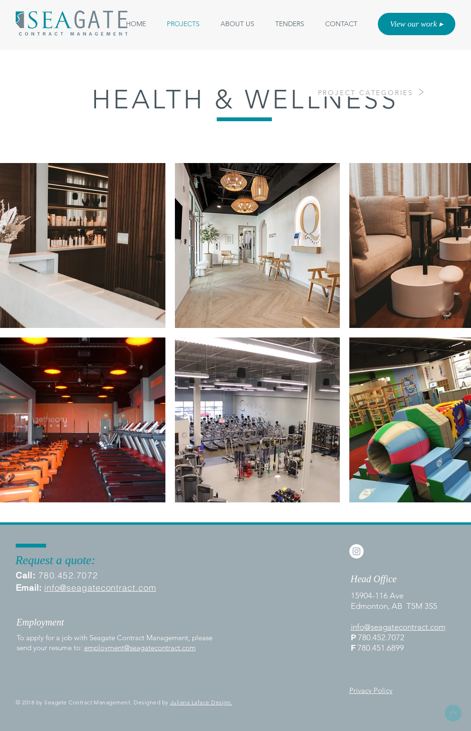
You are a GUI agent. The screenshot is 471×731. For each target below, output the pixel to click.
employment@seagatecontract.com (140, 647)
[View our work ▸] (416, 24)
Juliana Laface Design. (201, 702)
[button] (237, 24)
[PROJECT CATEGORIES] (358, 92)
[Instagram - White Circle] (356, 551)
